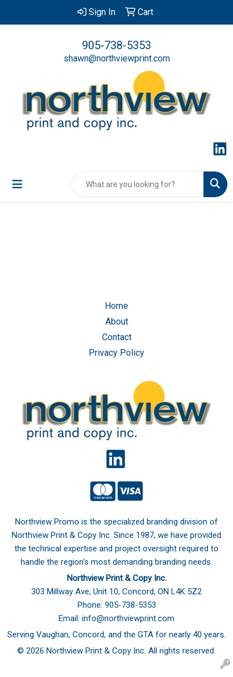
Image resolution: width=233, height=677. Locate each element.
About (116, 321)
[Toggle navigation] (17, 184)
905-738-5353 (116, 45)
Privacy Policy (116, 352)
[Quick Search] (137, 184)
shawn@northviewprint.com (117, 58)
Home (116, 306)
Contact (117, 337)
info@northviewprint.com (128, 618)
